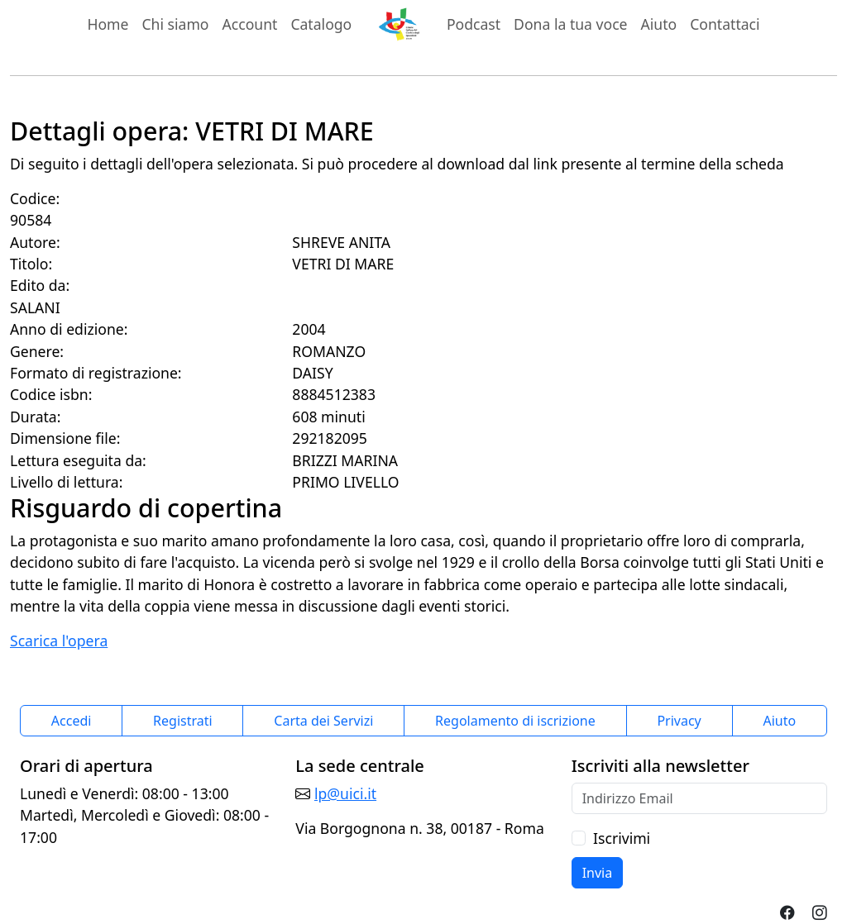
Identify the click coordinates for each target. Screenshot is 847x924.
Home (107, 24)
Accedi (71, 721)
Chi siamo (174, 24)
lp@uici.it (345, 793)
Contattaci (724, 24)
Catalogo (321, 24)
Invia (597, 873)
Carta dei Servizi (323, 721)
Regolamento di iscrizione (515, 721)
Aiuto (659, 24)
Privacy (679, 721)
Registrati (183, 721)
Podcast (473, 24)
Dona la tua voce (570, 24)
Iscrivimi (621, 838)
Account (250, 24)
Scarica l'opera (59, 640)
